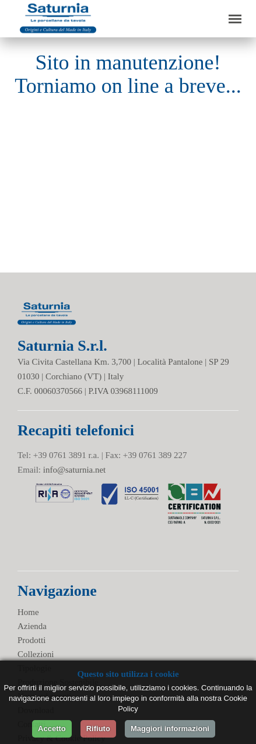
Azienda (32, 626)
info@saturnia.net (74, 469)
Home (28, 612)
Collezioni (35, 654)
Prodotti (31, 640)
